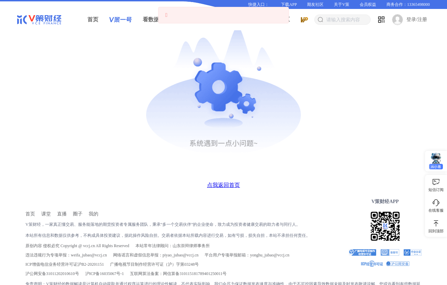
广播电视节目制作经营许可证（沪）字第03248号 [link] (154, 264)
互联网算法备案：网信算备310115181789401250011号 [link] (178, 273)
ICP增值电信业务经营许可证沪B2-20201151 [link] (64, 264)
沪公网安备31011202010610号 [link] (52, 273)
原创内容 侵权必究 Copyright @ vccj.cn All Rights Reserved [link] (77, 245)
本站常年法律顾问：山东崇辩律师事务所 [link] (172, 245)
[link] (30, 214)
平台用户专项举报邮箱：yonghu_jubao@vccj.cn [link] (247, 255)
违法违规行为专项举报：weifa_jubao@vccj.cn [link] (66, 255)
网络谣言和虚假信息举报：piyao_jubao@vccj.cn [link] (156, 255)
